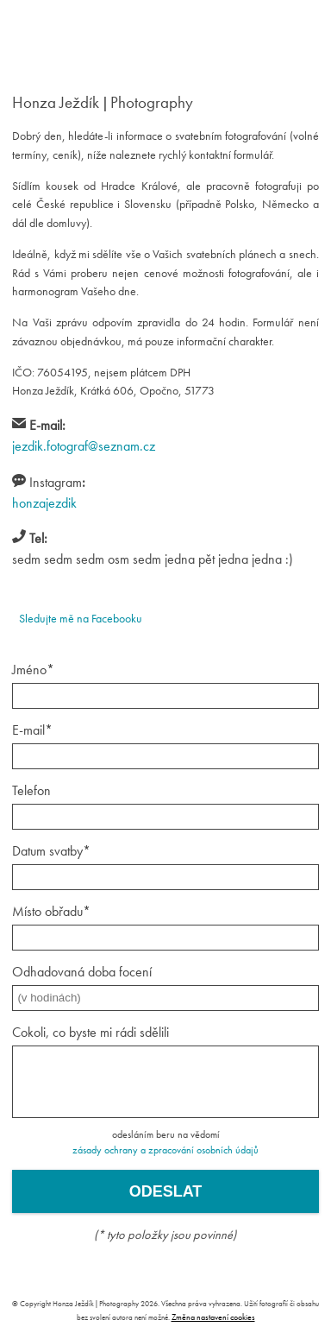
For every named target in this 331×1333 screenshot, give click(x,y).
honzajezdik (44, 503)
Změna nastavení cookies (213, 1317)
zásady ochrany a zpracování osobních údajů (165, 1150)
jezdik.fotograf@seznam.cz (83, 446)
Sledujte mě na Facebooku (80, 618)
